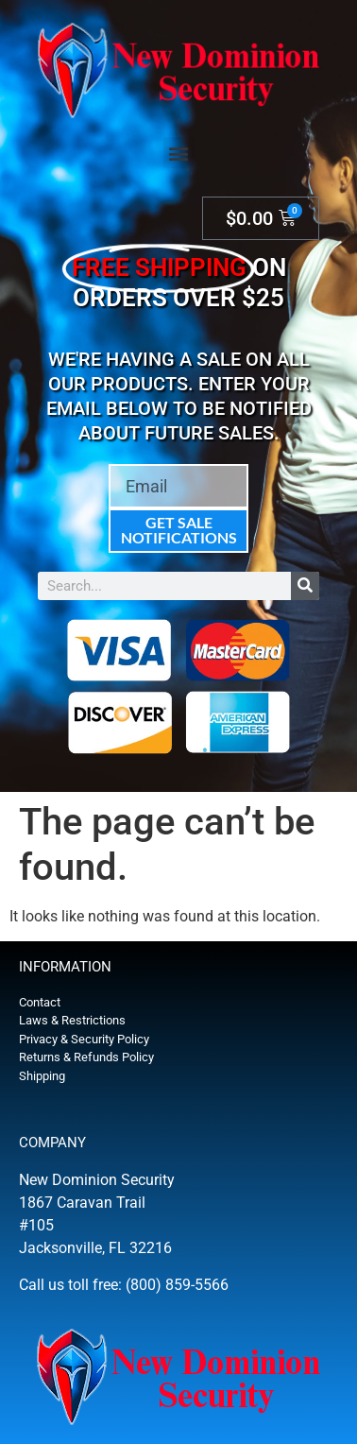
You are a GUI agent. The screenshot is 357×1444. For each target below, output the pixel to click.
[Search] (305, 586)
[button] (179, 152)
